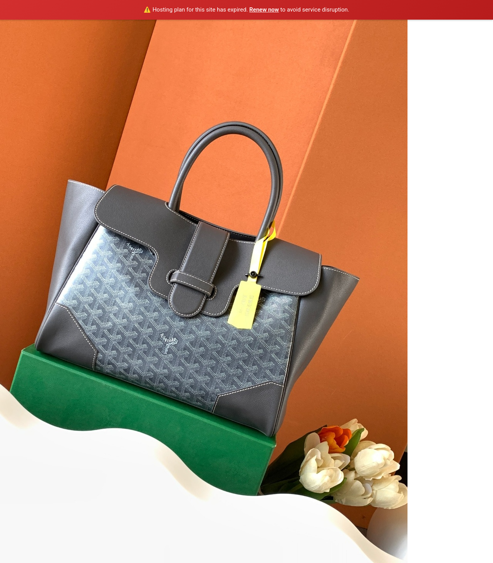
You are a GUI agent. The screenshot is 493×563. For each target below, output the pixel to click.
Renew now (264, 9)
